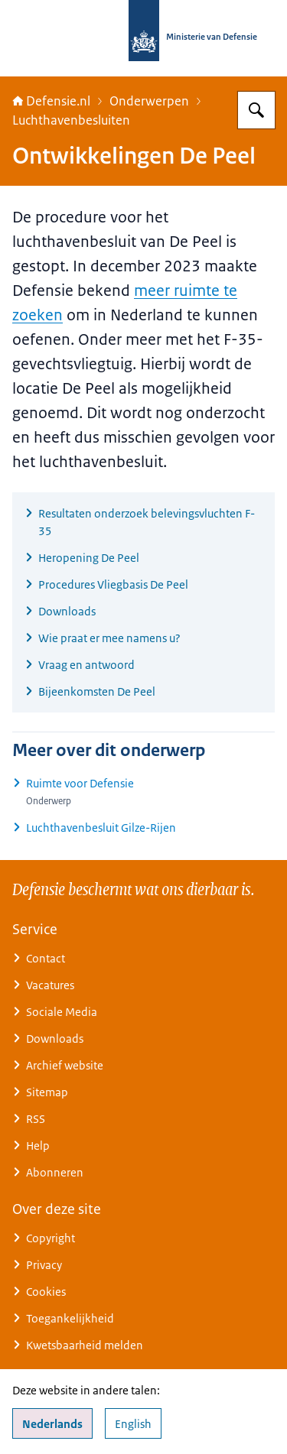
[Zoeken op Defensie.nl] (256, 110)
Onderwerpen (149, 100)
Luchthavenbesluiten (71, 120)
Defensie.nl (51, 100)
